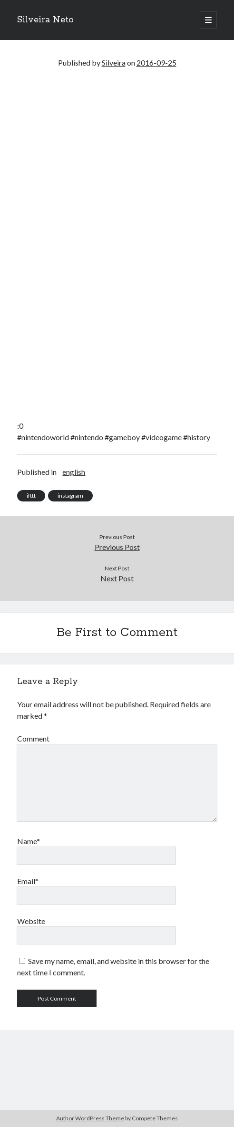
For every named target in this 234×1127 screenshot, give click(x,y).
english (73, 471)
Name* (28, 841)
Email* (28, 881)
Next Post (117, 578)
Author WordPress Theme (90, 1118)
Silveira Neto (45, 20)
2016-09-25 (156, 62)
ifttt (31, 495)
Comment (33, 738)
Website (31, 920)
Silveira (114, 62)
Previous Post (117, 546)
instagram (70, 495)
